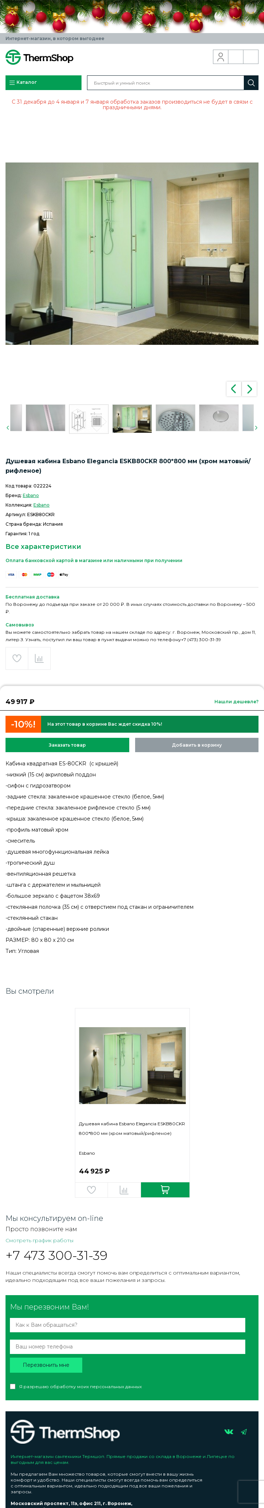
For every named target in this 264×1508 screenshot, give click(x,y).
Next (249, 389)
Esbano (31, 495)
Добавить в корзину (197, 745)
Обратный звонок (235, 57)
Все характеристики (43, 547)
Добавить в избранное (17, 658)
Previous (234, 389)
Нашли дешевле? (236, 701)
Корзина (250, 57)
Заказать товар (67, 745)
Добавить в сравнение (39, 658)
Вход (220, 57)
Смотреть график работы (39, 1240)
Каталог (23, 82)
